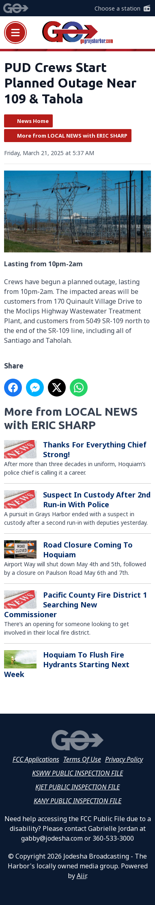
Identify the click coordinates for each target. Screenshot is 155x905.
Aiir (81, 875)
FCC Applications (36, 759)
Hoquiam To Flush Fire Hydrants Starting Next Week (66, 664)
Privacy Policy (124, 759)
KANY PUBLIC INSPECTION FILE (77, 800)
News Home (33, 121)
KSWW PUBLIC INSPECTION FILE (77, 773)
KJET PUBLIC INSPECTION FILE (77, 786)
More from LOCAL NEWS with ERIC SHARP (72, 135)
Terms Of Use (82, 759)
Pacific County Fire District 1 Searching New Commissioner (75, 604)
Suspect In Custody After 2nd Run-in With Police (97, 499)
